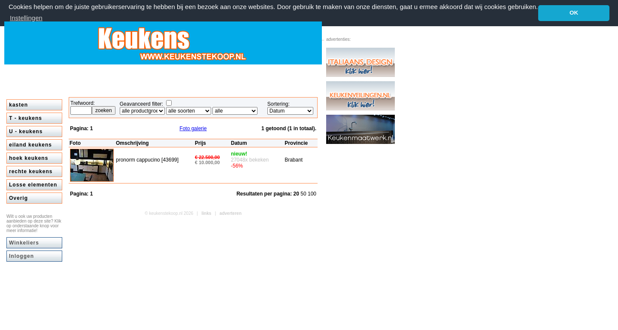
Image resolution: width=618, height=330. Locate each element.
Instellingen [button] (26, 17)
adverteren (231, 213)
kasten (18, 104)
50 (304, 193)
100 (312, 193)
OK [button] (574, 12)
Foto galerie (192, 128)
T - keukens (25, 118)
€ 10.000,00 (207, 162)
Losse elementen (33, 184)
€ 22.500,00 (207, 156)
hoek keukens (28, 158)
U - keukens (25, 131)
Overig (18, 198)
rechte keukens (30, 171)
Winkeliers (24, 242)
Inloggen (21, 256)
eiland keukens (30, 144)
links (207, 213)
